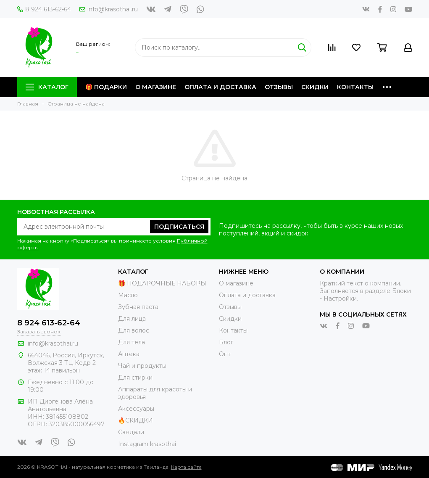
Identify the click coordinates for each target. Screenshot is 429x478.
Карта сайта (186, 467)
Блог (226, 342)
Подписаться (179, 226)
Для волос (133, 330)
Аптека (128, 354)
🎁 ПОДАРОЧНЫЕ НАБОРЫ (162, 283)
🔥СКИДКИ (135, 420)
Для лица (132, 318)
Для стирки (135, 377)
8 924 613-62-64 (44, 9)
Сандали (131, 432)
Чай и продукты (142, 366)
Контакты (355, 87)
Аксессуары (136, 408)
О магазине (155, 87)
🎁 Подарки (106, 87)
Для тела (131, 342)
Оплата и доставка (220, 87)
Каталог (47, 87)
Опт (225, 354)
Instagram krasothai (147, 444)
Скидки (315, 87)
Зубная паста (138, 307)
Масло (128, 295)
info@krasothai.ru (108, 9)
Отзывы (279, 87)
